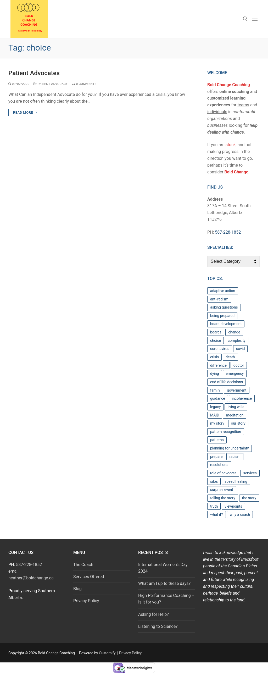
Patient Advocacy (51, 84)
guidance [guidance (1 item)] (217, 398)
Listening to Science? (158, 626)
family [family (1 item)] (215, 390)
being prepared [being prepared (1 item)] (222, 316)
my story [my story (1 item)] (217, 423)
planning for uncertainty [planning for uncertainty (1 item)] (229, 448)
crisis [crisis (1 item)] (214, 357)
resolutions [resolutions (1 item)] (219, 465)
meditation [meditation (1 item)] (234, 415)
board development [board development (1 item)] (226, 324)
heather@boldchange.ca (31, 577)
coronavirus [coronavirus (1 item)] (219, 349)
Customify (107, 653)
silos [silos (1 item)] (214, 481)
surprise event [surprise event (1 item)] (221, 489)
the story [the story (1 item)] (249, 498)
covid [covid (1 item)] (240, 349)
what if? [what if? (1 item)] (216, 514)
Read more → (25, 112)
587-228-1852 (228, 232)
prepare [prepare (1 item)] (216, 456)
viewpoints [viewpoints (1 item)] (233, 506)
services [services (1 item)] (250, 473)
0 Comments (84, 84)
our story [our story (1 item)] (238, 423)
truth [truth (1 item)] (214, 506)
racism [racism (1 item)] (234, 456)
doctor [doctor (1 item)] (238, 365)
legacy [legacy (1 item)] (215, 407)
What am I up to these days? (164, 583)
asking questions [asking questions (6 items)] (224, 307)
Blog (77, 588)
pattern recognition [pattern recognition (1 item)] (225, 432)
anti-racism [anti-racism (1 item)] (219, 299)
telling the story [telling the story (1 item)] (222, 498)
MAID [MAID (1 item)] (214, 415)
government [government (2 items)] (236, 390)
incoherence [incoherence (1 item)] (242, 398)
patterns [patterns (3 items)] (217, 440)
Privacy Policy (86, 600)
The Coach (83, 564)
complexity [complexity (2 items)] (236, 340)
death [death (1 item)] (230, 357)
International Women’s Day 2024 (163, 568)
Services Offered (88, 576)
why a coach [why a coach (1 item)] (240, 514)
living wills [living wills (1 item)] (235, 407)
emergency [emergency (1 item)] (235, 373)
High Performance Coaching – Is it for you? (166, 599)
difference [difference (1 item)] (218, 365)
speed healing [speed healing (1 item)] (236, 481)
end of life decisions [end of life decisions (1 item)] (226, 382)
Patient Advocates (34, 73)
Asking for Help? (153, 614)
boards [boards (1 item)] (215, 332)
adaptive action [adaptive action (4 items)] (222, 291)
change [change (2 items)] (234, 332)
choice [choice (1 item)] (215, 340)
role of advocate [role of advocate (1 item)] (223, 473)
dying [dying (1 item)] (214, 373)
